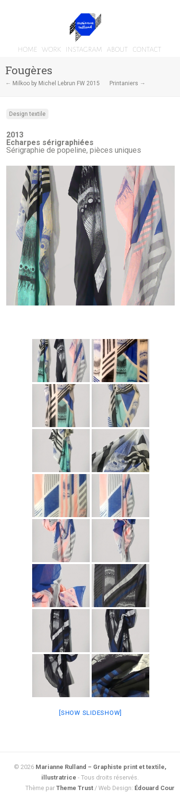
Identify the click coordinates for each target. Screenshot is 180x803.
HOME (27, 49)
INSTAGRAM (84, 49)
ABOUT (117, 49)
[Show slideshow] (90, 712)
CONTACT (146, 49)
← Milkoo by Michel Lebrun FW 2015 (52, 83)
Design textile (27, 114)
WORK (51, 49)
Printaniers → (127, 83)
